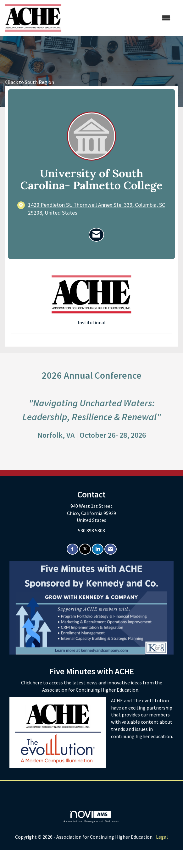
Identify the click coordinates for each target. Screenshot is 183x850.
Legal (162, 837)
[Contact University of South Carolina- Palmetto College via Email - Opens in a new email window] (96, 235)
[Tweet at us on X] (85, 549)
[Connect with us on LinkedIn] (97, 549)
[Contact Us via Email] (110, 549)
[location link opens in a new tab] (97, 209)
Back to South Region (29, 82)
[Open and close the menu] (119, 18)
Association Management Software (91, 816)
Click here (32, 682)
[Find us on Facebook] (72, 549)
